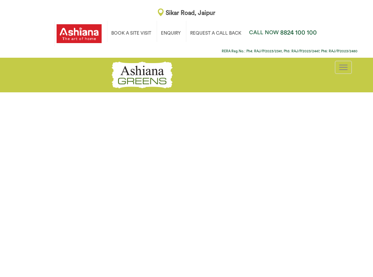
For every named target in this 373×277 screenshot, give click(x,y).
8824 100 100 (283, 33)
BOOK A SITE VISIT (131, 33)
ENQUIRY (171, 33)
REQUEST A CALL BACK (215, 33)
